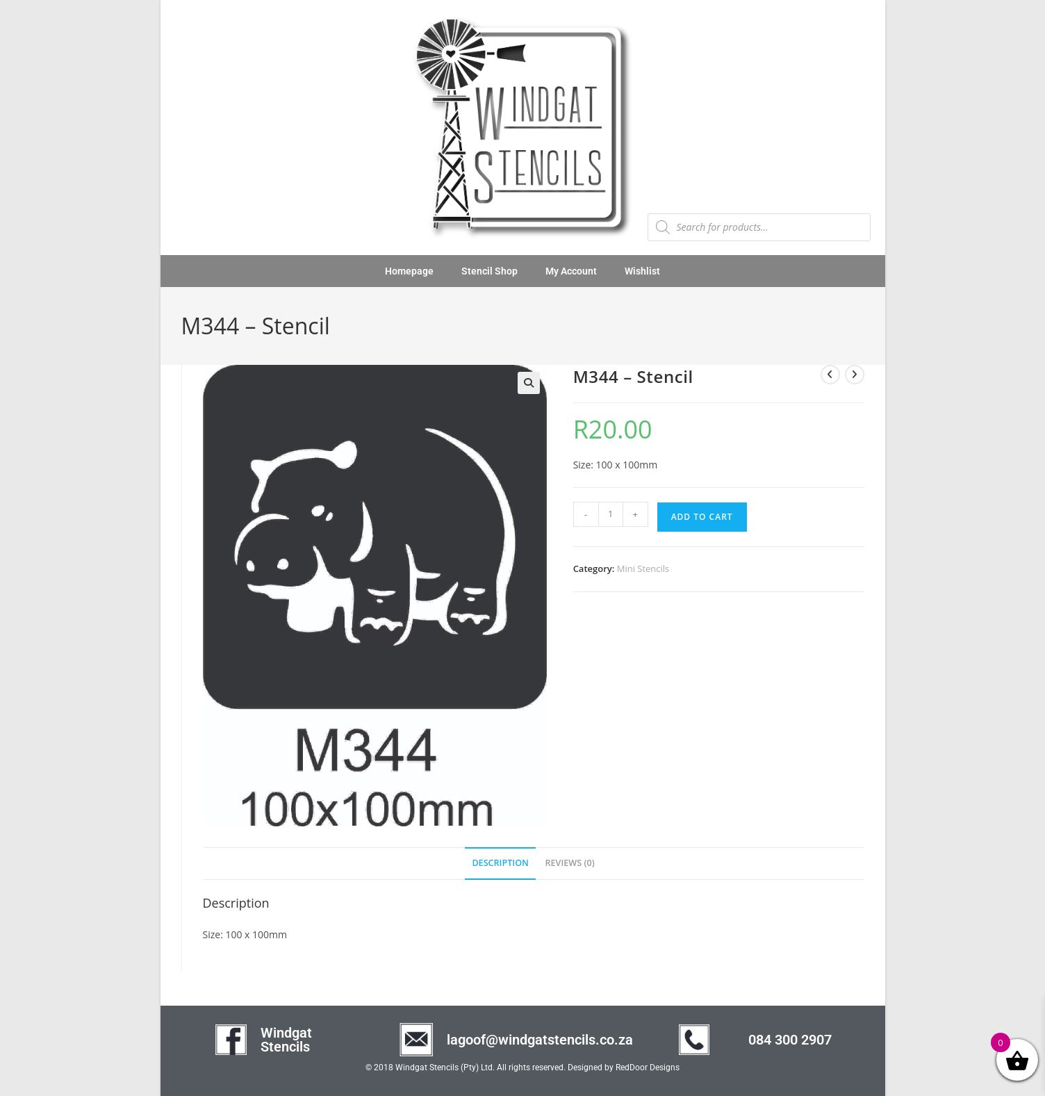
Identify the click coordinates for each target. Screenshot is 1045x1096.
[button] (529, 383)
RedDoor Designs (648, 1067)
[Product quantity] (610, 514)
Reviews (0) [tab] (570, 863)
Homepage (409, 271)
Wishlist (642, 271)
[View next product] (854, 374)
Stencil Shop (489, 271)
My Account (571, 271)
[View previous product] (830, 374)
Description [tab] (500, 863)
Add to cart (702, 517)
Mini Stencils (643, 568)
